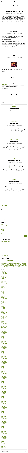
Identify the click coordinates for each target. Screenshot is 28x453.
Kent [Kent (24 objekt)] (18, 263)
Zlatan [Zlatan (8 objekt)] (16, 266)
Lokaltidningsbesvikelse (6, 249)
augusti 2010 (3, 423)
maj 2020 (2, 306)
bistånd (4, 154)
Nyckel (21, 132)
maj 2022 (2, 286)
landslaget (7, 175)
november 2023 (4, 273)
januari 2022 (3, 288)
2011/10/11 (13, 162)
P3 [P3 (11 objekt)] (15, 264)
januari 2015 (3, 357)
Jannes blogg (14, 1)
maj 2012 (2, 397)
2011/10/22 (13, 110)
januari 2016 (3, 342)
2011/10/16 (13, 125)
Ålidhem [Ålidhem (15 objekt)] (18, 266)
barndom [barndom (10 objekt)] (5, 260)
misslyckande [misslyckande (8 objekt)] (2, 264)
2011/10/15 (13, 143)
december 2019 (4, 312)
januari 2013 (3, 387)
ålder (4, 102)
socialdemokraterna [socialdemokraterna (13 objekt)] (8, 265)
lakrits (6, 88)
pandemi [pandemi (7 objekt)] (17, 264)
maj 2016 (2, 337)
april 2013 (2, 383)
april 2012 (2, 398)
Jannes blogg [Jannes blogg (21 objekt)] (8, 263)
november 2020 (4, 298)
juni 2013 (2, 381)
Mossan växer (14, 181)
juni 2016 (2, 336)
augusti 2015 (3, 348)
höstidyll (24, 132)
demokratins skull (6, 197)
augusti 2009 (3, 438)
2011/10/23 (13, 57)
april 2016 (2, 338)
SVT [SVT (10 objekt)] (1, 266)
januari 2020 (3, 311)
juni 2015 (2, 351)
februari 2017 (3, 327)
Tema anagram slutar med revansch (7, 215)
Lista (2, 228)
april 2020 (3, 307)
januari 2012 (3, 402)
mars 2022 (3, 287)
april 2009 (3, 443)
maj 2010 (2, 427)
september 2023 (4, 276)
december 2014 (4, 358)
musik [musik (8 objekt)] (5, 264)
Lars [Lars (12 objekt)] (25, 263)
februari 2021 (3, 296)
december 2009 (4, 433)
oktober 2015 (3, 346)
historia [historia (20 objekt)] (19, 261)
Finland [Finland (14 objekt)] (24, 260)
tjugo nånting (20, 100)
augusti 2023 (3, 277)
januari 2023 (3, 282)
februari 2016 (3, 341)
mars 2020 (3, 308)
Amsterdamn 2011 (14, 160)
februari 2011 (3, 416)
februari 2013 (3, 386)
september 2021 (4, 291)
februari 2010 (3, 431)
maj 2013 (2, 382)
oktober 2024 (3, 271)
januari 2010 (3, 432)
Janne (9, 13)
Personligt (14, 9)
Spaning (14, 75)
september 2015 (4, 347)
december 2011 (3, 403)
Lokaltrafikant (4, 251)
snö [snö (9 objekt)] (3, 265)
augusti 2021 (3, 292)
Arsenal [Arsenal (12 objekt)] (2, 260)
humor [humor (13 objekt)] (22, 261)
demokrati (4, 200)
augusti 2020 (3, 302)
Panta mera (14, 141)
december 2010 (4, 418)
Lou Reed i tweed (5, 253)
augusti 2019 (3, 313)
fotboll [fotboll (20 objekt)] (2, 261)
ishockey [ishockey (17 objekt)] (3, 263)
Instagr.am (14, 123)
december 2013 (4, 373)
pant (6, 154)
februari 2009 (3, 446)
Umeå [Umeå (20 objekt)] (4, 266)
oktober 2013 (3, 376)
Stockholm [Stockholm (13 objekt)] (19, 265)
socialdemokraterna (9, 200)
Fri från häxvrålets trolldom (14, 11)
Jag (14, 55)
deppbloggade (10, 167)
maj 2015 (2, 352)
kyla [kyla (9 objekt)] (20, 263)
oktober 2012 (3, 391)
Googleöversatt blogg (6, 241)
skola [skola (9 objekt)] (1, 265)
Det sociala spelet (12, 29)
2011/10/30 (13, 13)
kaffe (4, 88)
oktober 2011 (3, 406)
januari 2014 (3, 372)
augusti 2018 (3, 317)
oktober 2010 (3, 421)
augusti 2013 (3, 378)
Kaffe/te (14, 78)
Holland (4, 175)
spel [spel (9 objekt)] (16, 265)
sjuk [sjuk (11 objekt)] (25, 264)
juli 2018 (2, 318)
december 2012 (4, 388)
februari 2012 (3, 401)
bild (3, 71)
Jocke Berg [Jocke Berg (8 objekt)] (15, 263)
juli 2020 (2, 303)
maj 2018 (2, 321)
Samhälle (17, 29)
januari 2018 (3, 322)
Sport (14, 158)
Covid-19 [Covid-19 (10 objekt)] (17, 260)
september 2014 (4, 362)
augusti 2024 (3, 272)
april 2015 (2, 353)
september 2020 (4, 301)
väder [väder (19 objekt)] (7, 266)
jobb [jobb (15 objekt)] (13, 263)
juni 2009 (2, 441)
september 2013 (4, 377)
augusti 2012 (3, 393)
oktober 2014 (3, 361)
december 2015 (4, 343)
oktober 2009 (3, 436)
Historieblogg (4, 247)
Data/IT (12, 121)
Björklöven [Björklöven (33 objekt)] (10, 260)
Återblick (14, 95)
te (7, 88)
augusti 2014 (3, 363)
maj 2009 (2, 442)
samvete (8, 154)
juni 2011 (2, 411)
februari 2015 (3, 356)
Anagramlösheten (4, 219)
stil (4, 71)
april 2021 (2, 293)
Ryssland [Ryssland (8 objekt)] (23, 264)
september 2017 (4, 326)
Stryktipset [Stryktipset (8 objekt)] (22, 265)
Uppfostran (14, 31)
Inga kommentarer (19, 33)
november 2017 (4, 323)
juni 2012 (2, 396)
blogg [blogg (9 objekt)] (15, 260)
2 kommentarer (19, 13)
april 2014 (2, 368)
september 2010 (4, 422)
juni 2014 (2, 366)
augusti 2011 (3, 408)
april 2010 (3, 428)
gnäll (4, 117)
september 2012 (4, 392)
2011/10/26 (13, 33)
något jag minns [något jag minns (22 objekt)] (10, 264)
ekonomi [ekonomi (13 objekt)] (20, 260)
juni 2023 (2, 278)
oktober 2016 (3, 331)
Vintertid (2, 213)
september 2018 (4, 316)
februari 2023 (3, 281)
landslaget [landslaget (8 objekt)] (23, 263)
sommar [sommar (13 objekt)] (13, 265)
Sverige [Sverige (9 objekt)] (26, 265)
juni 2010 (2, 426)
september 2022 (4, 283)
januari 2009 (3, 447)
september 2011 (4, 407)
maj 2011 (2, 412)
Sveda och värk (14, 109)
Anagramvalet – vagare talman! (6, 217)
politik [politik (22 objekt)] (19, 264)
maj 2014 (2, 367)
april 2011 (2, 413)
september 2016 (4, 332)
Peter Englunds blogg (5, 255)
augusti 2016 (3, 333)
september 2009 (4, 437)
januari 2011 (3, 417)
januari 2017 (3, 328)
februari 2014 (3, 371)
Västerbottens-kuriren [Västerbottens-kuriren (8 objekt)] (11, 266)
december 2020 (4, 297)
